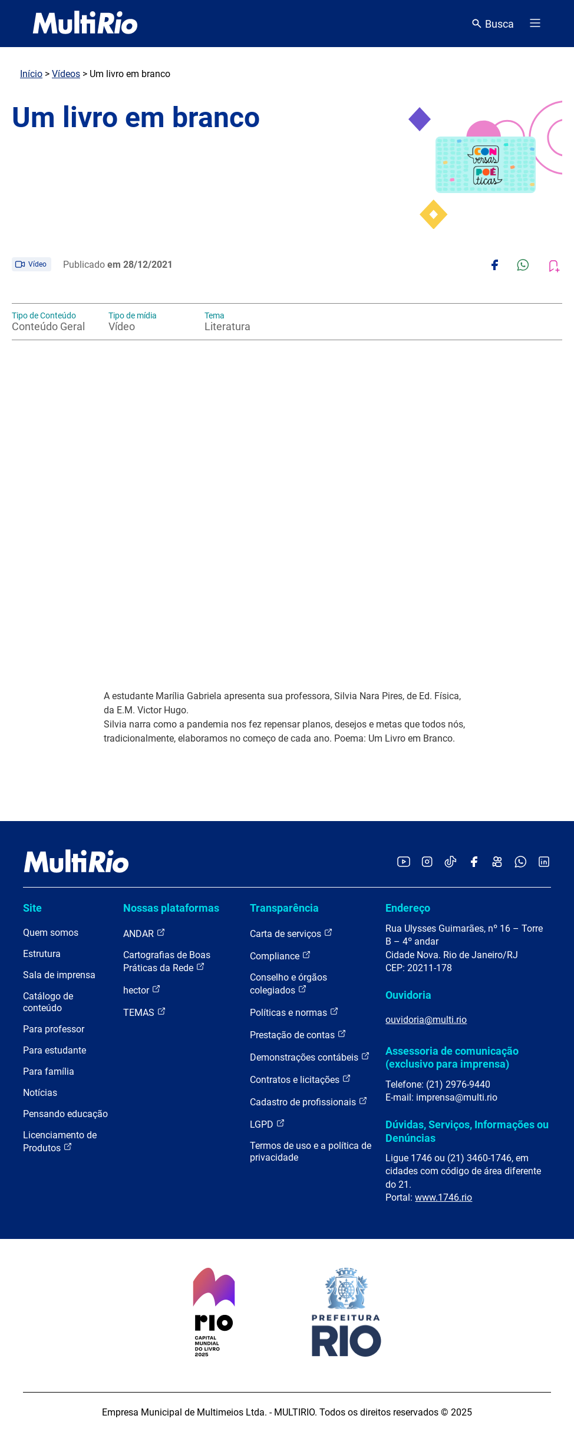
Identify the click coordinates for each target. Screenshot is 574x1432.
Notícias (40, 1092)
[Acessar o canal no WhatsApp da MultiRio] (520, 862)
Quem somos (50, 932)
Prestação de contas (298, 1034)
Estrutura (42, 953)
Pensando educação (65, 1113)
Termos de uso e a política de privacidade (310, 1151)
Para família (48, 1071)
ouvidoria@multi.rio (426, 1019)
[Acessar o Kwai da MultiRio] (497, 862)
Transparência (284, 908)
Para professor (53, 1029)
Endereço (407, 908)
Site (32, 908)
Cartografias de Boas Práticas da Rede (166, 961)
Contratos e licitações (300, 1079)
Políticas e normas (294, 1012)
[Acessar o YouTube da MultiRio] (404, 862)
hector (142, 990)
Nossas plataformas (171, 908)
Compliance (280, 955)
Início (31, 73)
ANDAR (144, 933)
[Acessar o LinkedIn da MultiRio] (544, 862)
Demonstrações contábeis (310, 1057)
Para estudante (54, 1050)
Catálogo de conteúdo (48, 1002)
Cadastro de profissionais (309, 1101)
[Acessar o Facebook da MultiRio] (474, 862)
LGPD (267, 1124)
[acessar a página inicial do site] (85, 23)
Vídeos (66, 73)
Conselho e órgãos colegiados (288, 984)
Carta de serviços (291, 933)
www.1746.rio (443, 1197)
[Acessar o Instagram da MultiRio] (427, 862)
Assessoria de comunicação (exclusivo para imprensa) (452, 1057)
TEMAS (144, 1012)
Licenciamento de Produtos (60, 1141)
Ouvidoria (408, 995)
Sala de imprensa (59, 975)
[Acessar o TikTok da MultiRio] (450, 862)
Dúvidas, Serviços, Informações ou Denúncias (467, 1131)
